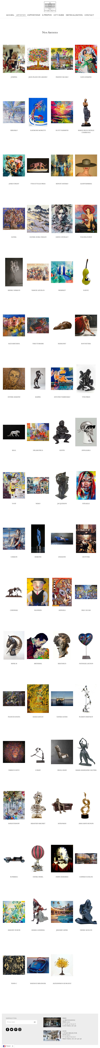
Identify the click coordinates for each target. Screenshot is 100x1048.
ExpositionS (34, 15)
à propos (47, 15)
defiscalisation (74, 15)
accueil (10, 15)
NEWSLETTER (11, 1018)
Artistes (21, 15)
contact (89, 15)
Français (6, 1046)
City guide (59, 15)
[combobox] (8, 1046)
